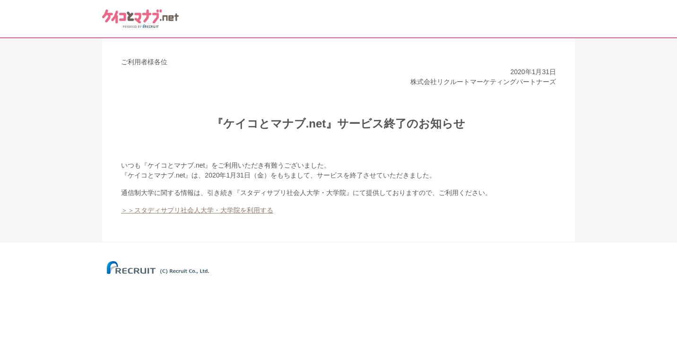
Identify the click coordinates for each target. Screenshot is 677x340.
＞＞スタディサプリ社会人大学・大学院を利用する (197, 210)
